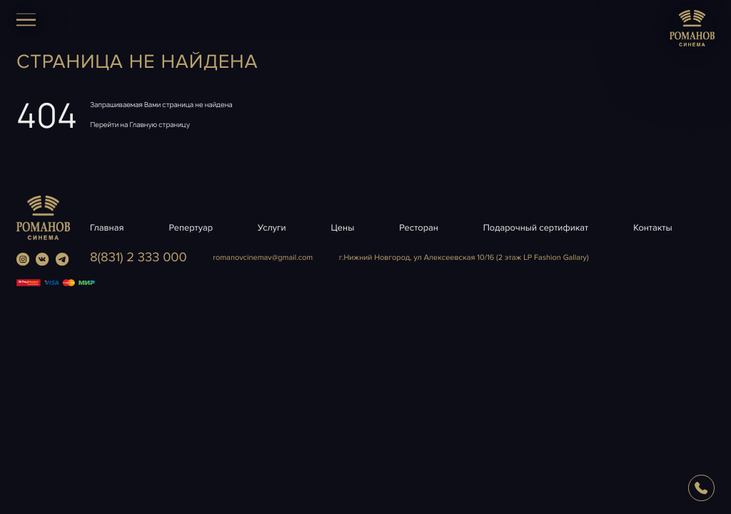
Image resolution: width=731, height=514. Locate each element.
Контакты (652, 227)
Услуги (272, 227)
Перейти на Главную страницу (140, 124)
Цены (343, 227)
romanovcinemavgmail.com (263, 258)
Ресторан (418, 227)
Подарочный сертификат (535, 227)
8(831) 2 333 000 (138, 258)
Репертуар (190, 227)
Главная (107, 227)
